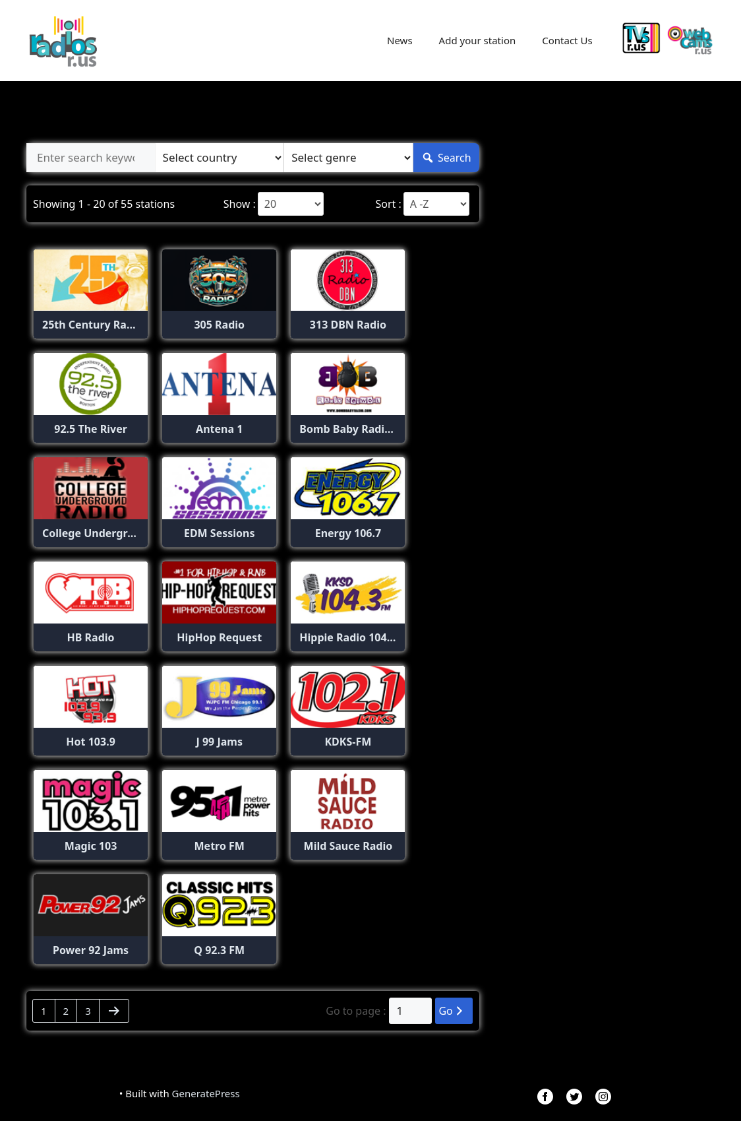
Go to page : (356, 1011)
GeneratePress (206, 1093)
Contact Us (567, 40)
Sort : (388, 204)
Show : (239, 204)
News (400, 40)
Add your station (477, 40)
